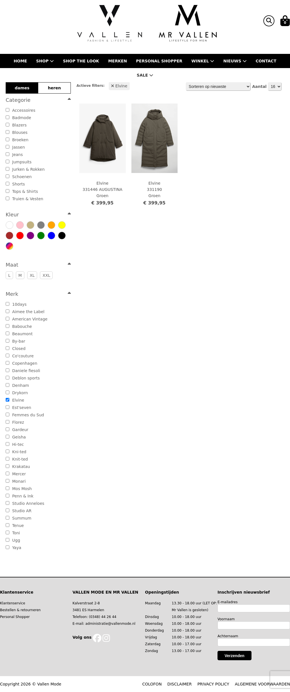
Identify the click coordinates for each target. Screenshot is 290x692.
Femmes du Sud (25, 415)
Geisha (16, 437)
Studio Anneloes (25, 503)
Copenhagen (21, 363)
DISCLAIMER (179, 684)
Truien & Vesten (24, 199)
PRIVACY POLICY (213, 684)
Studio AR (18, 511)
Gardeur (17, 429)
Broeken (17, 140)
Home (20, 61)
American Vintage (27, 319)
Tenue (15, 525)
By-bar (15, 341)
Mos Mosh (19, 488)
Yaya (13, 547)
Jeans (14, 154)
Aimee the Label (25, 311)
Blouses (16, 132)
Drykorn (17, 393)
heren (54, 88)
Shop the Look (81, 61)
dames (22, 88)
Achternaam (228, 636)
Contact (266, 61)
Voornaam (226, 619)
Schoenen (19, 176)
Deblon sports (23, 378)
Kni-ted (16, 452)
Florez (15, 422)
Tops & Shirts (22, 191)
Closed (15, 348)
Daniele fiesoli (23, 370)
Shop (45, 61)
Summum (18, 518)
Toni (13, 533)
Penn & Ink (19, 496)
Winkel (202, 61)
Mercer (16, 474)
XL (32, 275)
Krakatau (18, 466)
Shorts (15, 184)
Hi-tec (15, 444)
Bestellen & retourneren (20, 610)
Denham (17, 385)
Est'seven (18, 407)
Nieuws (234, 61)
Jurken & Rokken (25, 169)
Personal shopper (159, 61)
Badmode (18, 117)
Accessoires (20, 110)
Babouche (19, 326)
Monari (16, 481)
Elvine (15, 400)
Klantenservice (12, 603)
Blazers (16, 125)
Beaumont (19, 334)
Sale (145, 75)
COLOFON (152, 684)
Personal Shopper (15, 617)
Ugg (13, 540)
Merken (117, 61)
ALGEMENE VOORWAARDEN (262, 684)
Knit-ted (17, 459)
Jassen (15, 147)
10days (16, 304)
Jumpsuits (18, 162)
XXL (46, 275)
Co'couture (20, 356)
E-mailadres (228, 602)
